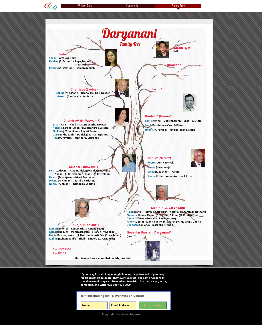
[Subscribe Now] (153, 305)
